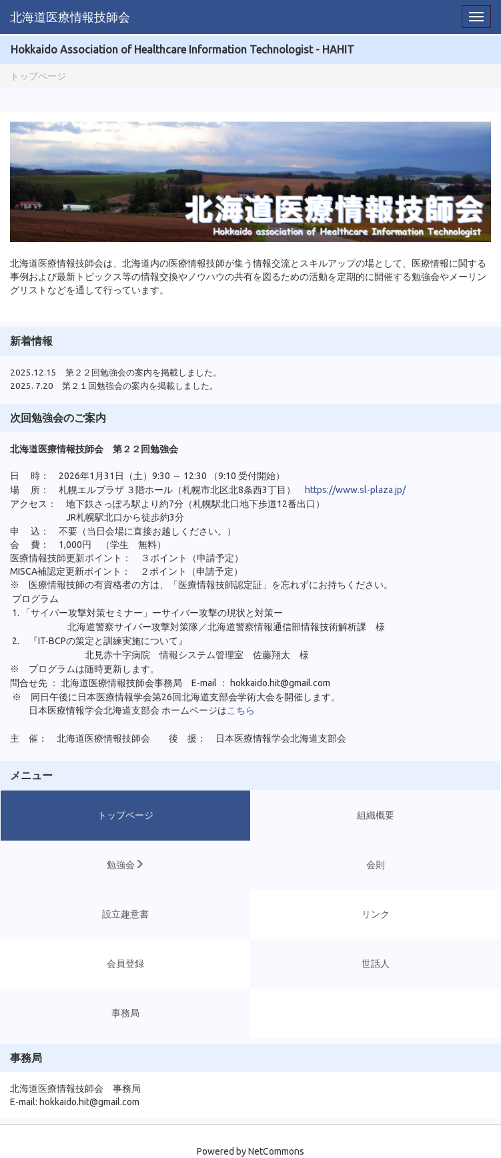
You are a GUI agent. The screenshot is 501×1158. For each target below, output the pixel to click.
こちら (241, 710)
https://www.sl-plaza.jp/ (355, 489)
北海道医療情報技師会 (70, 16)
